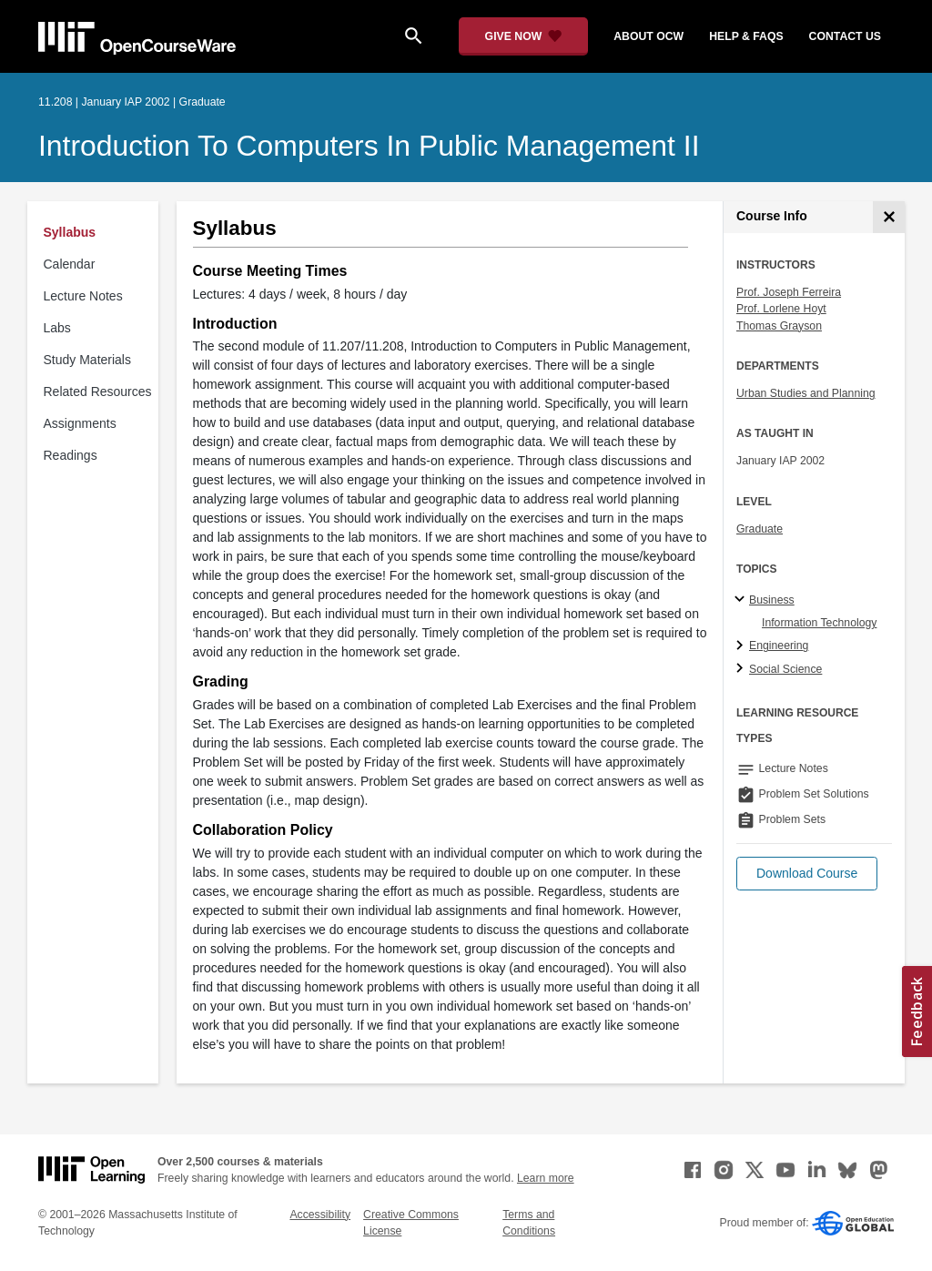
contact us (845, 36)
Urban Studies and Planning (806, 393)
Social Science (785, 669)
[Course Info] (889, 217)
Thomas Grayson (779, 326)
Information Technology (819, 622)
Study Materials (87, 359)
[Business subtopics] (742, 600)
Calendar (70, 264)
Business (772, 600)
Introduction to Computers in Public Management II (369, 145)
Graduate (759, 529)
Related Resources (98, 391)
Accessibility (319, 1214)
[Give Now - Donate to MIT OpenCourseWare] (524, 36)
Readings (70, 455)
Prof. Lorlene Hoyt (781, 308)
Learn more (545, 1178)
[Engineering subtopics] (742, 646)
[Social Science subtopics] (742, 669)
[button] (806, 873)
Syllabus (70, 232)
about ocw (648, 36)
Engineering (778, 645)
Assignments (80, 423)
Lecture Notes (83, 296)
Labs (57, 327)
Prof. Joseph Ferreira (788, 292)
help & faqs (746, 36)
